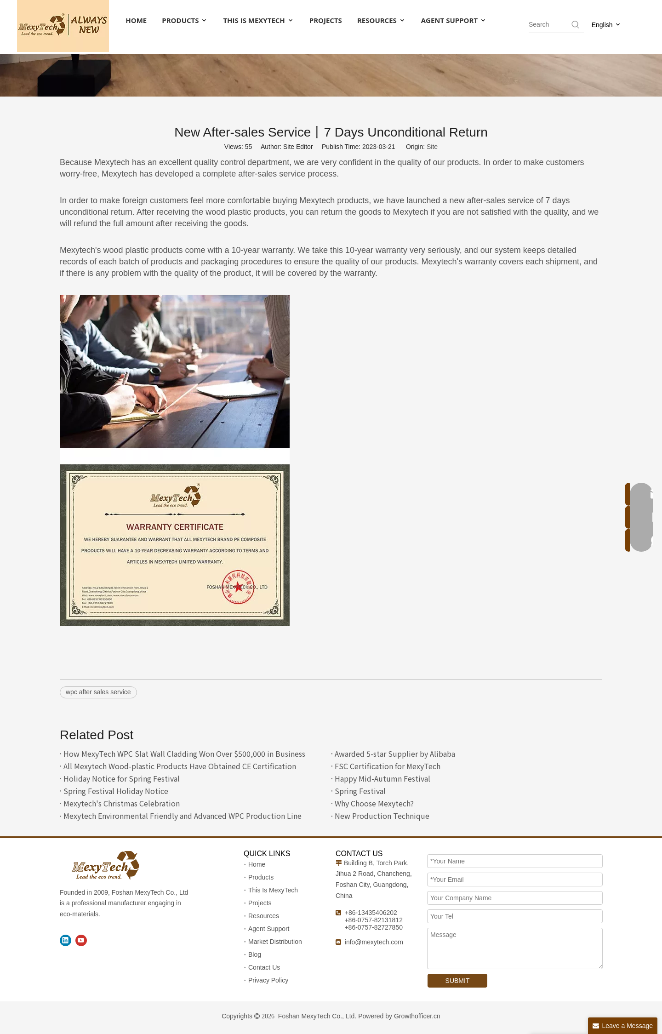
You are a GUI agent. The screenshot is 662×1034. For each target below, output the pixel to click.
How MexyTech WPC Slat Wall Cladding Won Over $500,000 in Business (184, 753)
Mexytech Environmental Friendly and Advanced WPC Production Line (182, 815)
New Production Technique (382, 815)
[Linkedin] (65, 940)
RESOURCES (381, 20)
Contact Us (264, 967)
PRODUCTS (185, 20)
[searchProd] (549, 24)
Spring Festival (360, 790)
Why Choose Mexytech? (374, 803)
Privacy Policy (268, 980)
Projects (260, 903)
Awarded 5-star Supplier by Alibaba (395, 753)
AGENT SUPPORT (454, 20)
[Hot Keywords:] (575, 24)
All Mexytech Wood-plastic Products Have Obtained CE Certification (179, 765)
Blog (254, 954)
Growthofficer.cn (417, 1016)
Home (256, 864)
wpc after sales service (98, 692)
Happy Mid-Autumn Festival (382, 778)
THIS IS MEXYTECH (258, 20)
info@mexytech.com (374, 942)
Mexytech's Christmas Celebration (121, 803)
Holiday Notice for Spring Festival (121, 778)
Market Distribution (275, 941)
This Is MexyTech (273, 890)
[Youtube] (81, 940)
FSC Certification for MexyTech (387, 765)
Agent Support (269, 928)
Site (432, 146)
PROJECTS (325, 20)
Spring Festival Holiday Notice (115, 790)
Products (261, 877)
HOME (136, 20)
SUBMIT (457, 980)
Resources (263, 916)
